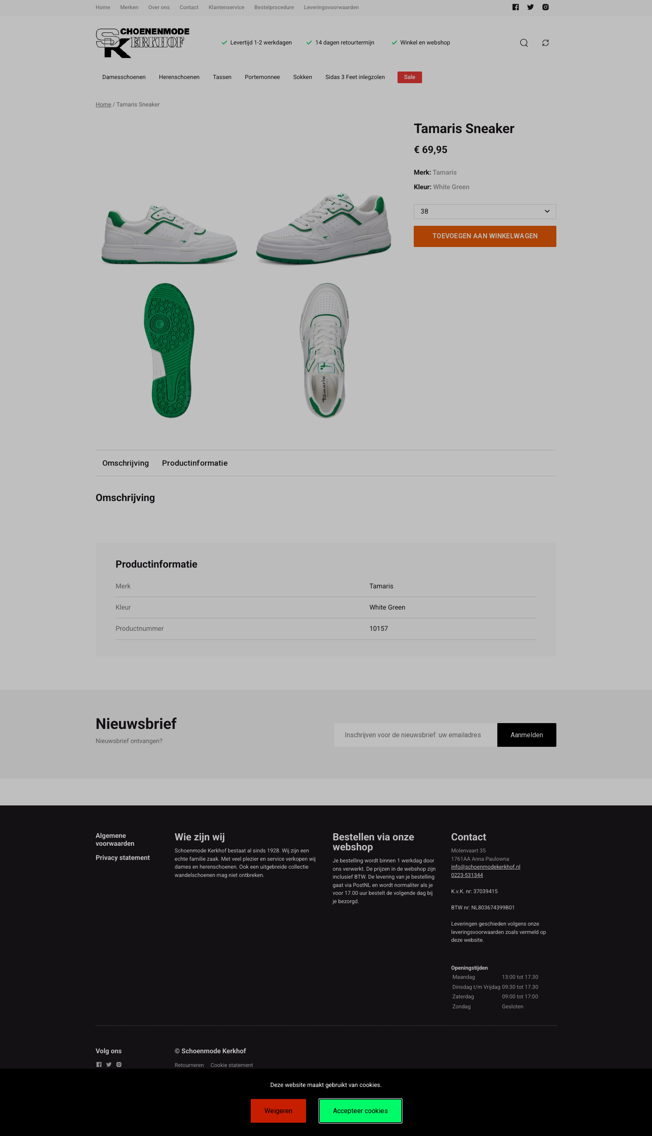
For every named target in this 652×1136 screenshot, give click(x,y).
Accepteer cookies (360, 1111)
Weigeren (278, 1111)
